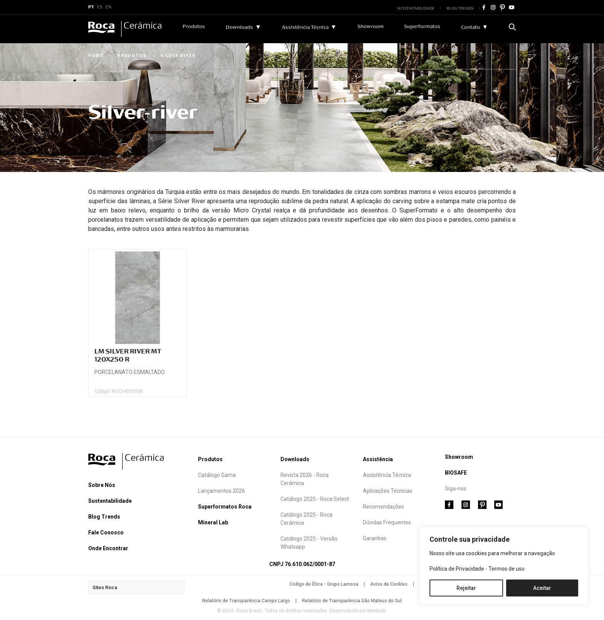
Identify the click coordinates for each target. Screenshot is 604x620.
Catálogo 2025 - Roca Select (314, 499)
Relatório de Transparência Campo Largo (246, 600)
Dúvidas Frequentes (387, 522)
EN (109, 7)
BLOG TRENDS (459, 8)
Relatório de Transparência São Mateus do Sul (352, 600)
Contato (470, 27)
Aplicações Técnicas (387, 491)
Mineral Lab (213, 522)
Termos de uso (506, 569)
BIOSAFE (456, 473)
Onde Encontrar (108, 548)
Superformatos (422, 26)
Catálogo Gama (217, 475)
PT (91, 7)
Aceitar (542, 588)
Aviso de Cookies (389, 584)
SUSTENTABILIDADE (416, 8)
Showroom (370, 26)
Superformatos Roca (225, 507)
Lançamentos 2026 (221, 491)
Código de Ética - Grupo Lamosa (323, 584)
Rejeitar (466, 588)
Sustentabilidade (110, 501)
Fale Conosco (106, 532)
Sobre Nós (101, 485)
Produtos (194, 26)
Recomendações (383, 507)
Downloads (239, 27)
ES (99, 7)
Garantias (374, 538)
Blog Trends (104, 517)
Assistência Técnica (305, 27)
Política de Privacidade (457, 569)
